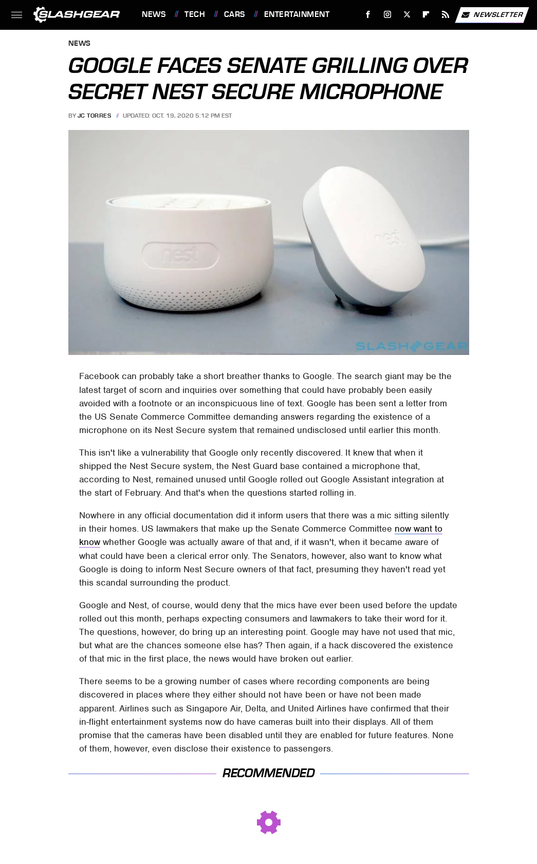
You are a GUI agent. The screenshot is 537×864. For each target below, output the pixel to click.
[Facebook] (368, 15)
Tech (194, 14)
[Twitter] (406, 15)
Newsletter (491, 15)
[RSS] (445, 15)
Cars (234, 14)
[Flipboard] (426, 15)
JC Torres (95, 115)
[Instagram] (387, 15)
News (153, 14)
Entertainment (297, 14)
